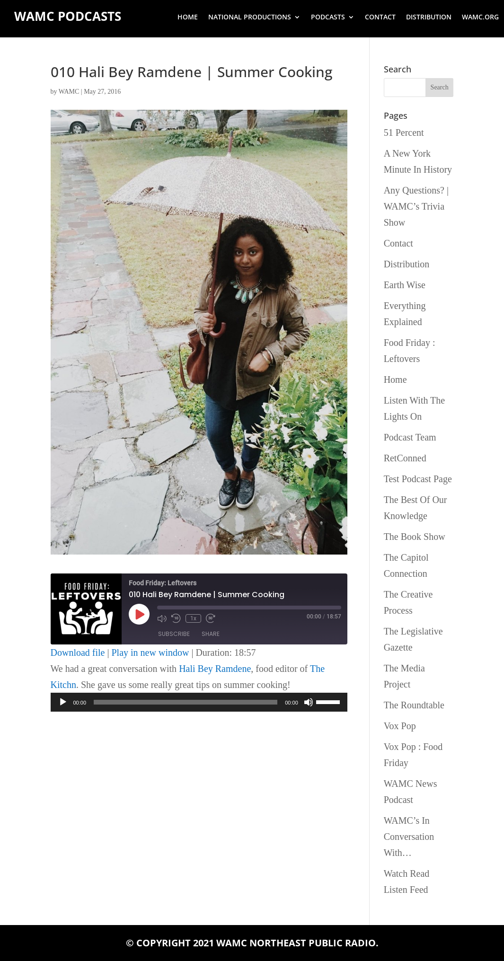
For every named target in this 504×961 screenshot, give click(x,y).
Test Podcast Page (418, 479)
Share (211, 634)
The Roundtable (414, 705)
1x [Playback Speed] (193, 618)
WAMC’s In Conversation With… (409, 836)
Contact (380, 17)
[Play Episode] (139, 614)
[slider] (185, 702)
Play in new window (150, 652)
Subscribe (174, 634)
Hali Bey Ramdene (215, 668)
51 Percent (404, 132)
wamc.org (480, 17)
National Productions (249, 17)
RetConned (405, 458)
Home (187, 17)
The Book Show (414, 536)
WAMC (69, 91)
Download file (78, 652)
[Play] (63, 702)
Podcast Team (410, 437)
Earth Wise (404, 285)
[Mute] (308, 702)
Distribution (428, 17)
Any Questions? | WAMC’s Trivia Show (416, 206)
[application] (199, 702)
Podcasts (328, 17)
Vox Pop (400, 726)
